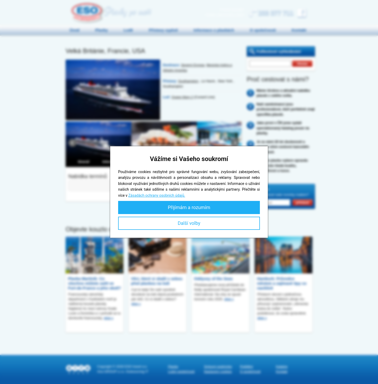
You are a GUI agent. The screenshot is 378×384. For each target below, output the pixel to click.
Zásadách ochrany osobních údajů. (156, 195)
